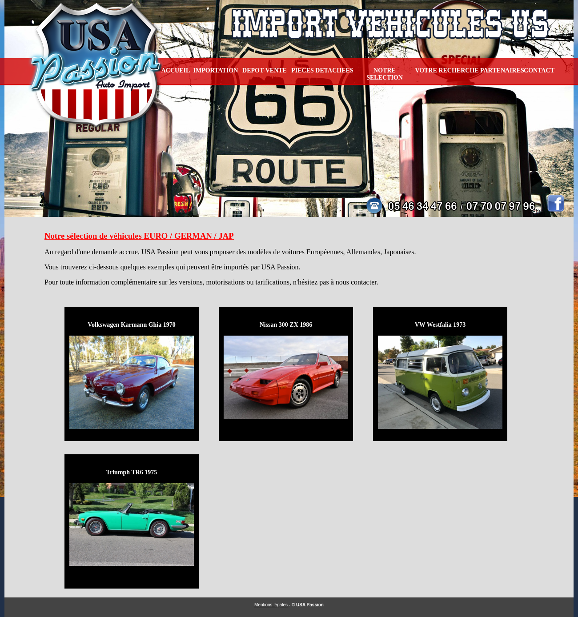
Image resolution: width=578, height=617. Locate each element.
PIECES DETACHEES (322, 70)
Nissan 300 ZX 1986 (286, 324)
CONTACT (539, 70)
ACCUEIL (175, 70)
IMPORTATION (215, 70)
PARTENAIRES (502, 70)
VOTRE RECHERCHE (446, 70)
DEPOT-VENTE (264, 70)
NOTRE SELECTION (384, 74)
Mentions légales (271, 604)
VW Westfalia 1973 (440, 324)
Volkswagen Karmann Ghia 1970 (131, 324)
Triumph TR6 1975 (131, 472)
